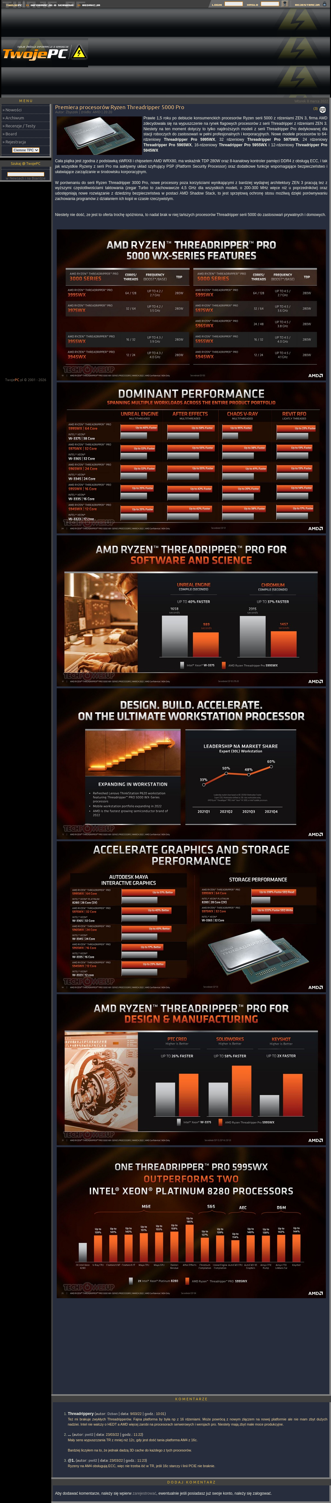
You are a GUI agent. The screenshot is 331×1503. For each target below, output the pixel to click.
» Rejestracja (14, 142)
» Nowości (12, 110)
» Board (10, 134)
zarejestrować (144, 1493)
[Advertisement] (213, 53)
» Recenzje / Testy (19, 126)
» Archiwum (13, 118)
